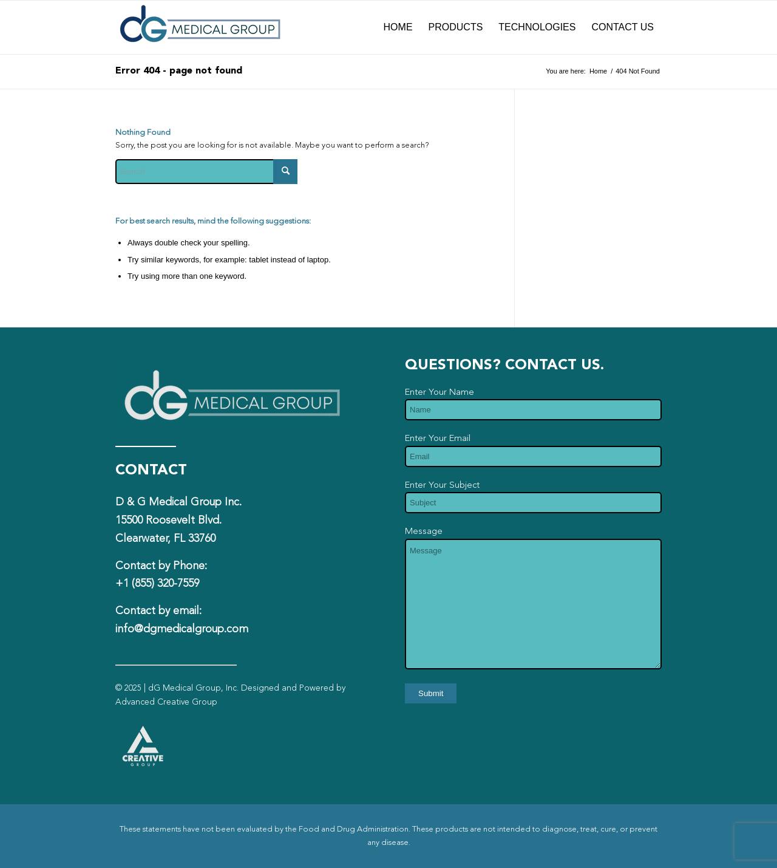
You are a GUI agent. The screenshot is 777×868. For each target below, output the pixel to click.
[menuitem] (398, 27)
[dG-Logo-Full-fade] (200, 27)
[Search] (206, 171)
